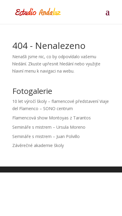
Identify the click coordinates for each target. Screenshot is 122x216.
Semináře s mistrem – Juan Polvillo (46, 136)
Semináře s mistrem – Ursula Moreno (48, 127)
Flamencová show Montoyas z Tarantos (51, 118)
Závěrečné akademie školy (38, 145)
